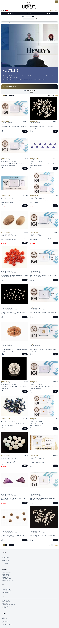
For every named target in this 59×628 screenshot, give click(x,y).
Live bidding (5, 577)
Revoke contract (6, 592)
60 (9, 95)
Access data (5, 619)
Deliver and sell (5, 600)
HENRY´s (10, 13)
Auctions (5, 22)
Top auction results (6, 578)
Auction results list (6, 575)
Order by (24, 90)
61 (12, 95)
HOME (2, 22)
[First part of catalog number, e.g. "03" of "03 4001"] (27, 16)
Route (3, 559)
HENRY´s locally (5, 560)
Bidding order (5, 618)
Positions (27, 91)
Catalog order (5, 603)
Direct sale (4, 588)
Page (49, 95)
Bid (25, 131)
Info (3, 597)
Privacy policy (5, 622)
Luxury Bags (5, 563)
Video (3, 609)
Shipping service (6, 601)
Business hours (5, 557)
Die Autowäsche (5, 562)
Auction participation (6, 572)
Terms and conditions (7, 624)
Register (4, 616)
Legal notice (5, 621)
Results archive (5, 565)
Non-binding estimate (7, 606)
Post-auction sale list (6, 591)
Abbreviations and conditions (8, 604)
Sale (3, 584)
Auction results (5, 574)
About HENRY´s (5, 556)
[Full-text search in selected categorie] (28, 18)
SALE (48, 13)
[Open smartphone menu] (56, 1)
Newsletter (4, 607)
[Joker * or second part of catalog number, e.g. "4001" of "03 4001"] (30, 16)
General (4, 613)
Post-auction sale (6, 589)
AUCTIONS (29, 13)
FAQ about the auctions (7, 580)
